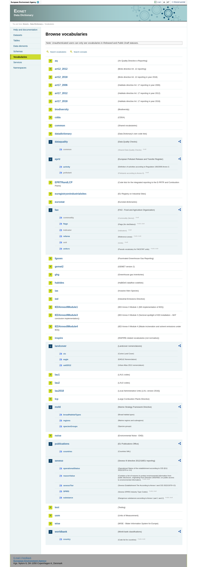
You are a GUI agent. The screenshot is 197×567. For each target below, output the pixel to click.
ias (56, 290)
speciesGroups (70, 426)
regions (66, 420)
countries (67, 451)
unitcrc (66, 249)
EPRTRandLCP (63, 182)
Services (17, 62)
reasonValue (69, 476)
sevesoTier (68, 485)
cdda (57, 117)
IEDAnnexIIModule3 (66, 315)
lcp (56, 399)
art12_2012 (61, 69)
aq (56, 60)
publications (62, 443)
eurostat (59, 202)
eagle (65, 359)
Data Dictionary (36, 24)
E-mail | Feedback (22, 558)
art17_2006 (61, 85)
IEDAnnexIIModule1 (66, 307)
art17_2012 (61, 93)
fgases (59, 258)
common (60, 125)
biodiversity (62, 109)
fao (56, 210)
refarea (66, 236)
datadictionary (63, 133)
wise (57, 523)
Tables (16, 40)
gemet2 (59, 266)
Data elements (20, 46)
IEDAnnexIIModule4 (66, 326)
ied (56, 299)
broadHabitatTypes (72, 415)
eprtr (57, 159)
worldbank (61, 531)
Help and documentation (25, 29)
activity (66, 167)
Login (159, 2)
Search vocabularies (58, 52)
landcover (60, 346)
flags (65, 224)
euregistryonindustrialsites (70, 193)
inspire (59, 338)
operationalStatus (71, 468)
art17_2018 (61, 101)
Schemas (18, 51)
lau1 (57, 374)
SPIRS (66, 491)
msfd (58, 407)
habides (59, 282)
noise (58, 435)
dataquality (61, 141)
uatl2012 (67, 365)
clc (64, 354)
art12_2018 (61, 77)
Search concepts (80, 52)
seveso (59, 460)
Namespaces (19, 68)
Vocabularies (20, 57)
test (57, 507)
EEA (26, 2)
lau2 (57, 382)
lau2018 (59, 390)
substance (68, 497)
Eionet (25, 24)
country (66, 539)
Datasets (17, 35)
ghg (57, 274)
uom (57, 515)
